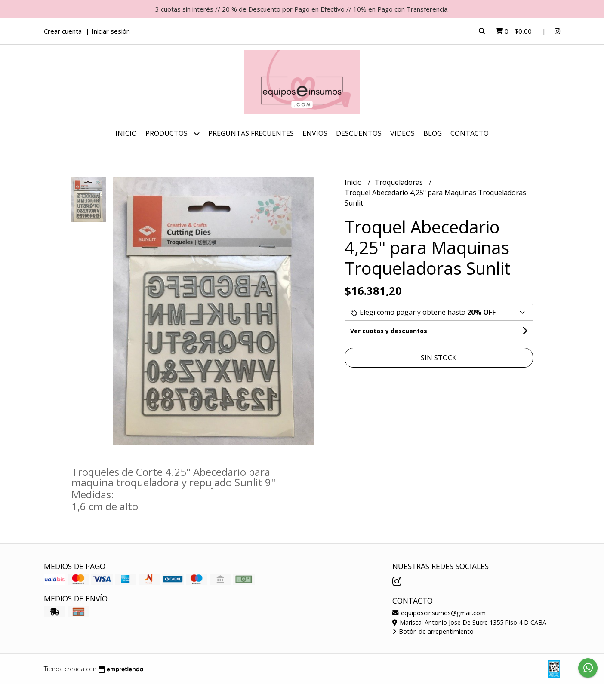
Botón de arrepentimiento (433, 631)
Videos (402, 133)
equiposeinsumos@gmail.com (439, 613)
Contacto (469, 133)
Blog (432, 133)
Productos (172, 133)
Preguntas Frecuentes (251, 133)
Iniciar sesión (111, 31)
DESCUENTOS (359, 133)
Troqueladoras (400, 182)
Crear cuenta (63, 31)
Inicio (126, 133)
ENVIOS (314, 133)
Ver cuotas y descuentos (388, 331)
